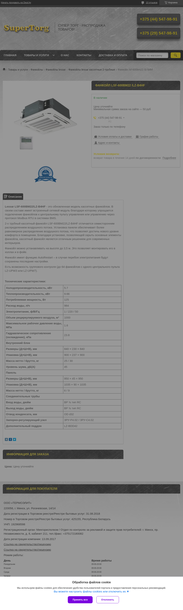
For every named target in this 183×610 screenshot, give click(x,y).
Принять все (80, 599)
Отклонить (107, 599)
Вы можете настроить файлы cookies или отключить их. (90, 591)
